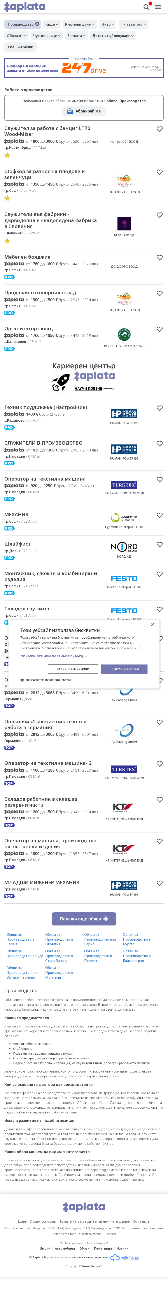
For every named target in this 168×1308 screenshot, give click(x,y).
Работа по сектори (17, 1259)
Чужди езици (49, 35)
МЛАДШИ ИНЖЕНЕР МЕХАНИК (47, 913)
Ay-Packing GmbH (124, 712)
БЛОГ (51, 1259)
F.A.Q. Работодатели (97, 1259)
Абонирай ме (88, 111)
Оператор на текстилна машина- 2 (51, 781)
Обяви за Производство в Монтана (59, 1003)
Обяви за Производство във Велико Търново (22, 1003)
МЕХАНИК (18, 522)
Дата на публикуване (119, 35)
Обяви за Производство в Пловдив (59, 970)
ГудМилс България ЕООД (124, 535)
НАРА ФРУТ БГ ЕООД (124, 194)
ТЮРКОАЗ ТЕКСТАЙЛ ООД (124, 501)
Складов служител (31, 619)
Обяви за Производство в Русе (25, 984)
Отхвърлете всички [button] (70, 669)
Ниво (111, 24)
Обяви (84, 1279)
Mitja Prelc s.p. (124, 238)
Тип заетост (139, 24)
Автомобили (64, 1279)
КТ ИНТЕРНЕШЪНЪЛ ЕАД (124, 841)
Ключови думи (81, 24)
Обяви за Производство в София (20, 970)
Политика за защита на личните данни (96, 1252)
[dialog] (83, 654)
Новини (125, 1279)
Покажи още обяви (84, 950)
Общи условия (38, 1252)
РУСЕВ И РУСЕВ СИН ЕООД (124, 351)
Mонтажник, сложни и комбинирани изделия (37, 585)
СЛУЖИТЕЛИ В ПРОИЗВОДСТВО (49, 450)
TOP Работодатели (127, 1259)
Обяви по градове (63, 1265)
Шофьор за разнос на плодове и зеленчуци (50, 176)
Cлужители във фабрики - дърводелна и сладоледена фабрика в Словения (44, 223)
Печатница (104, 1279)
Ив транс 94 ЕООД (124, 142)
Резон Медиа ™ (92, 1297)
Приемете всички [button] (123, 669)
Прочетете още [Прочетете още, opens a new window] (129, 648)
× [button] (152, 624)
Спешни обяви (20, 47)
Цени (15, 1252)
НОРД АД (124, 565)
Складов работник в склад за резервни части (46, 823)
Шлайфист (19, 552)
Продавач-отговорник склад (45, 298)
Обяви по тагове (90, 1265)
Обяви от (16, 35)
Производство (21, 24)
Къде (51, 24)
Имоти (42, 1279)
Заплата (80, 35)
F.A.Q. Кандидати (69, 1259)
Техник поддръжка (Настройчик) (51, 413)
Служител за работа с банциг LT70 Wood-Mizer (46, 132)
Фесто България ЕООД (124, 596)
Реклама (111, 1265)
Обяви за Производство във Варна (100, 970)
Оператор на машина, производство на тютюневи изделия (44, 869)
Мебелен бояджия (31, 261)
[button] (83, 656)
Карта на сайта (154, 1259)
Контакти (148, 1252)
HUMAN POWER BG (124, 429)
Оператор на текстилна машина (50, 486)
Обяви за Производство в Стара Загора (59, 987)
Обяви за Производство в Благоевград (137, 987)
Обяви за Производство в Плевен (98, 987)
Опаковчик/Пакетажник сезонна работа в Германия (51, 695)
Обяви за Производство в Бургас (137, 970)
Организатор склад (32, 334)
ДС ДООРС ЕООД (124, 271)
